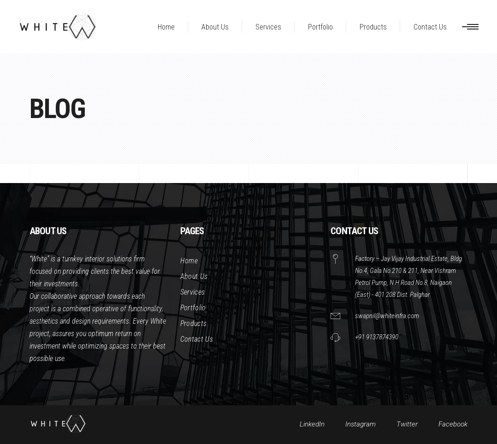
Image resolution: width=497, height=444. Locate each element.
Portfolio (193, 307)
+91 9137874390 (376, 337)
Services (192, 292)
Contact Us (196, 339)
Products (193, 323)
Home (189, 260)
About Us (194, 276)
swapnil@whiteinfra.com (387, 316)
